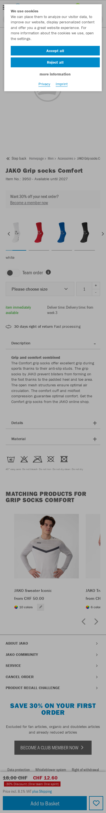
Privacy (44, 83)
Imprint (62, 83)
